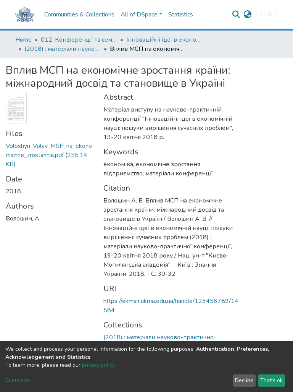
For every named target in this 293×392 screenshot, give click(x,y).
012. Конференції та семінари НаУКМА (79, 40)
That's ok (271, 380)
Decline (244, 380)
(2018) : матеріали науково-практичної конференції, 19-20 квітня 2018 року (62, 49)
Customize (17, 380)
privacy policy (98, 365)
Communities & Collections (79, 14)
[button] (247, 14)
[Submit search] (236, 14)
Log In (264, 14)
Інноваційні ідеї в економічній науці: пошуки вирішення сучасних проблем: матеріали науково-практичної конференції (164, 40)
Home (23, 40)
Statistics (180, 14)
